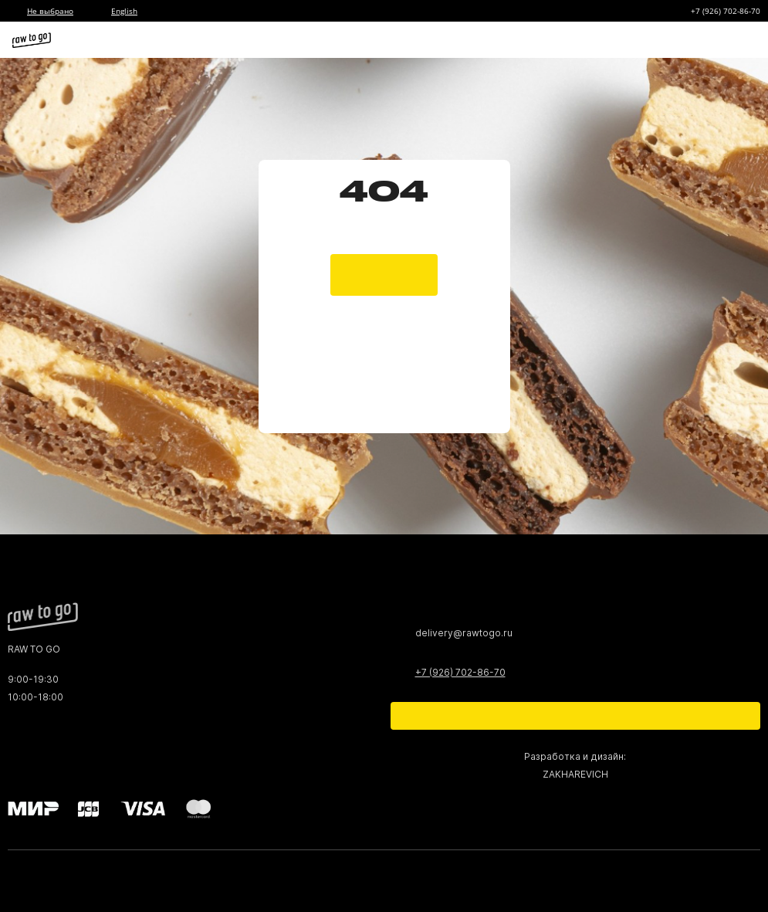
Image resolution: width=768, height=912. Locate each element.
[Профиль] (714, 40)
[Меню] (743, 40)
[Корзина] (684, 40)
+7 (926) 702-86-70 (725, 10)
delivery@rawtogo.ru (464, 633)
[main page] (384, 259)
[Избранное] (655, 40)
